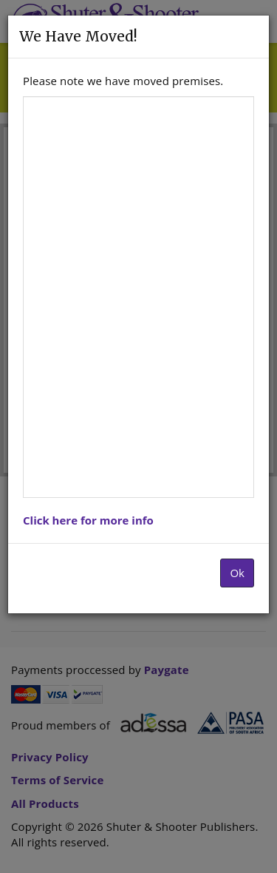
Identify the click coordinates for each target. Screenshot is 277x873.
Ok (237, 572)
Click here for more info (88, 520)
